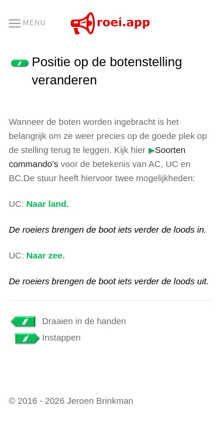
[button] (27, 23)
